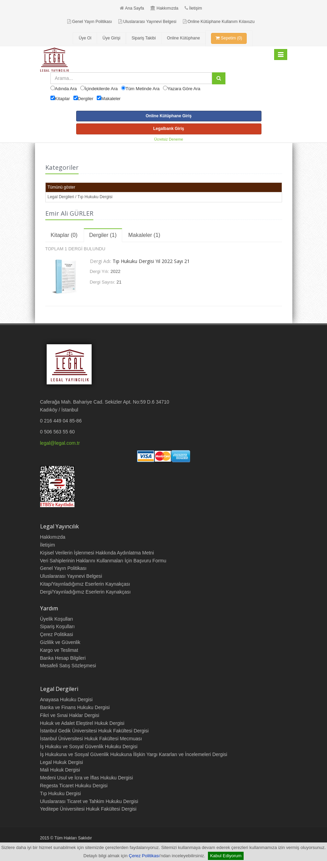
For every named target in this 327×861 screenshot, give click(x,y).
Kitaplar (62, 98)
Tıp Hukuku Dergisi (60, 793)
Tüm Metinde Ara (143, 88)
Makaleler (110, 98)
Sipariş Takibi (143, 38)
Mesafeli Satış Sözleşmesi (68, 665)
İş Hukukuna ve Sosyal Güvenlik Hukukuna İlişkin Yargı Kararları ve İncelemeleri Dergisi (133, 754)
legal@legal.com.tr (60, 443)
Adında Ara (66, 88)
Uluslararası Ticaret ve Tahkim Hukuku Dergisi (89, 801)
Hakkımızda (164, 8)
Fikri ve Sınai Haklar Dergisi (70, 715)
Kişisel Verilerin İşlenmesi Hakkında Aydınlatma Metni (97, 552)
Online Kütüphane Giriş (168, 115)
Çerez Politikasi (56, 634)
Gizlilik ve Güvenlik (60, 642)
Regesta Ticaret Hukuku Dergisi (74, 785)
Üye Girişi (111, 38)
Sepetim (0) (228, 38)
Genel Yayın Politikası (89, 21)
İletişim (193, 8)
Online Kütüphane (183, 38)
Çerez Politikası (144, 855)
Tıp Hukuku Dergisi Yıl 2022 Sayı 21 (151, 261)
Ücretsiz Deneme (168, 139)
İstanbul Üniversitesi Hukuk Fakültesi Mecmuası (91, 738)
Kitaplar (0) (64, 235)
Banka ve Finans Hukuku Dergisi (75, 707)
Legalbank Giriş (168, 128)
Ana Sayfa (132, 8)
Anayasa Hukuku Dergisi (66, 699)
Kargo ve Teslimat (59, 650)
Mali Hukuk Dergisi (60, 770)
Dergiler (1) (103, 235)
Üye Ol (85, 38)
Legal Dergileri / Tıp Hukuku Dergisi (80, 196)
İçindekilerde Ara (101, 88)
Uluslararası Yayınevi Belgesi (147, 21)
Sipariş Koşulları (57, 626)
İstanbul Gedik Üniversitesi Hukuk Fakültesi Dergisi (94, 730)
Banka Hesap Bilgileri (63, 658)
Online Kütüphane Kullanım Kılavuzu (219, 21)
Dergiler (86, 98)
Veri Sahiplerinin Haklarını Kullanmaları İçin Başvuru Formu (103, 560)
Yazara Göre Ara (183, 88)
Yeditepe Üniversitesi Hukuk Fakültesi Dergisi (88, 809)
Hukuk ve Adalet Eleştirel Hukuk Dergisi (82, 723)
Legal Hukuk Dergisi (61, 762)
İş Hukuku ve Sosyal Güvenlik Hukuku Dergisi (89, 746)
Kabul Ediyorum (226, 855)
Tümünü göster (61, 187)
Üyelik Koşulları (56, 619)
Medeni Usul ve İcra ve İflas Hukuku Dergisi (86, 777)
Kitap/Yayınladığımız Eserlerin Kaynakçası (85, 584)
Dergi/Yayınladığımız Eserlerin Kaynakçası (85, 592)
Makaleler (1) (144, 235)
